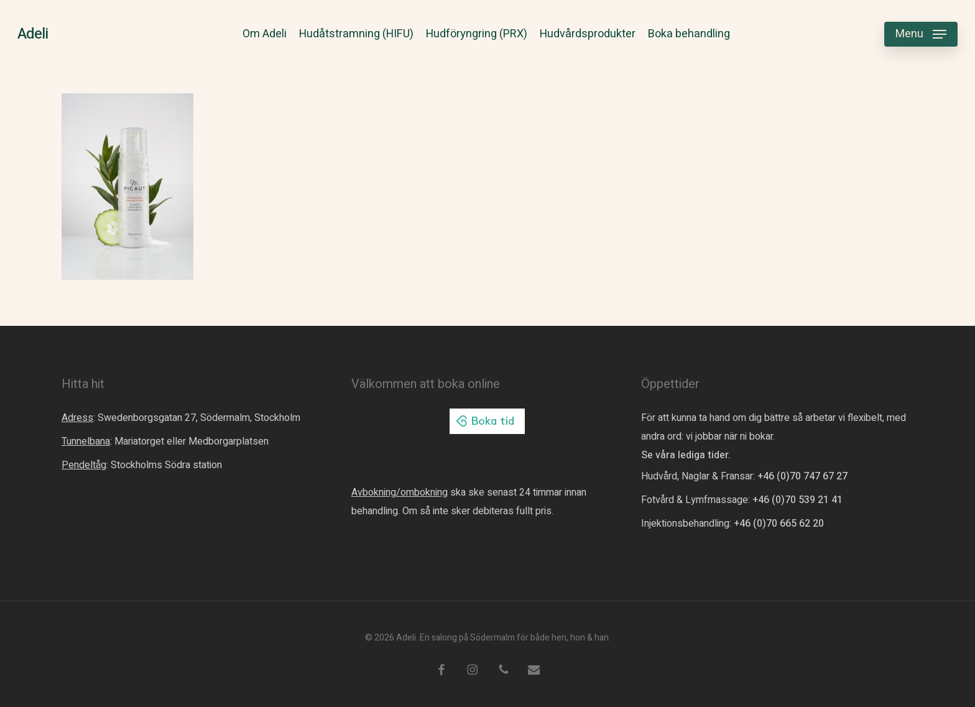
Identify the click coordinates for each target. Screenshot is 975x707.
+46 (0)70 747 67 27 (802, 476)
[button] (921, 34)
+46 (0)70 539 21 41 (797, 499)
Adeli (32, 34)
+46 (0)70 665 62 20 (779, 523)
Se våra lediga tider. (686, 455)
